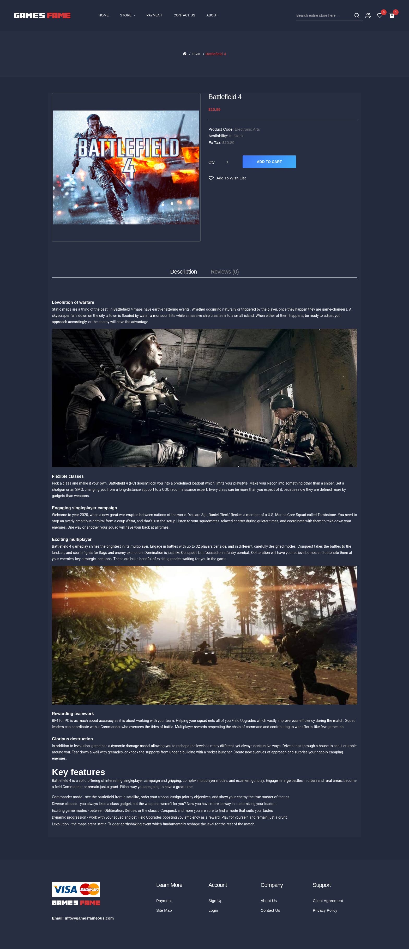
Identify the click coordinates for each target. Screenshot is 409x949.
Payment (164, 900)
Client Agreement (328, 900)
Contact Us (270, 910)
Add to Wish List (231, 178)
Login (213, 910)
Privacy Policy (325, 910)
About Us (269, 900)
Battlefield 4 (216, 54)
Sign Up (215, 900)
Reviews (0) (224, 271)
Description (183, 271)
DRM (196, 54)
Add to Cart (269, 162)
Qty (211, 162)
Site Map (164, 910)
